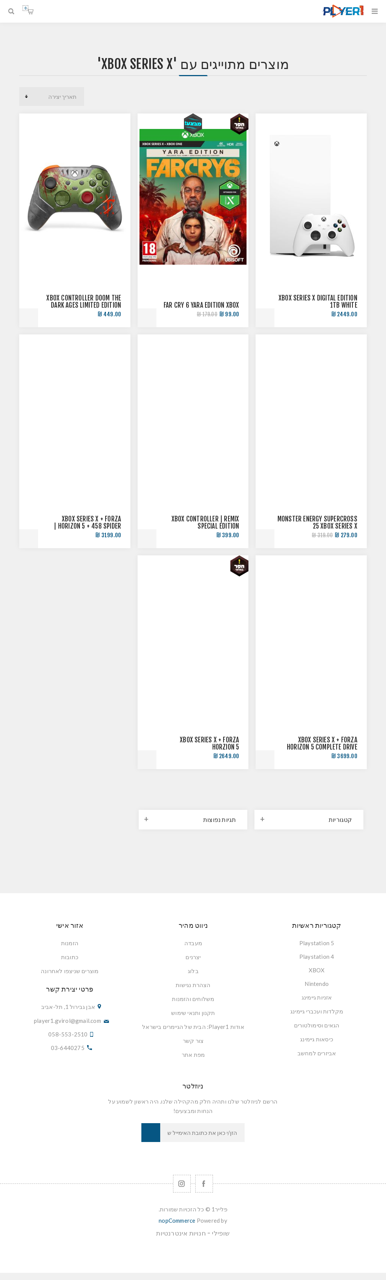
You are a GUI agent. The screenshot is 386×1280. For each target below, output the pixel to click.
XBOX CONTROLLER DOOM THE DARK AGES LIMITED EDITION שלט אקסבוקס (83, 305)
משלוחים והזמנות (193, 998)
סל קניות (25, 8)
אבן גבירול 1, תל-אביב (68, 1006)
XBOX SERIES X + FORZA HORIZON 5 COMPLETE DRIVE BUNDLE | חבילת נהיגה (322, 747)
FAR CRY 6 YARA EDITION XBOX (201, 305)
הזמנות (69, 943)
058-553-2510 (67, 1034)
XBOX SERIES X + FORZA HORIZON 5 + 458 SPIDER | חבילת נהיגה (87, 526)
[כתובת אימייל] (202, 1132)
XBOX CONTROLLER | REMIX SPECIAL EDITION (205, 522)
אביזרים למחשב (316, 1053)
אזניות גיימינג (317, 997)
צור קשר (193, 1040)
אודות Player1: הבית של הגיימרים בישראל (193, 1026)
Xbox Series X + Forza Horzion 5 (209, 743)
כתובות (69, 956)
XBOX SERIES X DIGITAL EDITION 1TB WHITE (318, 301)
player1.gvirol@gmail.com (67, 1020)
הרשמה (150, 1132)
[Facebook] (204, 1184)
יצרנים (193, 956)
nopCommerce (177, 1220)
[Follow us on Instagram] (182, 1184)
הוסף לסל (265, 317)
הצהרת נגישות (193, 984)
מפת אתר (193, 1054)
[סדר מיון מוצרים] (51, 96)
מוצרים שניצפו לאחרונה (69, 970)
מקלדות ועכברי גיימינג (316, 1011)
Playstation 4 (316, 956)
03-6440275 (67, 1047)
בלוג (193, 970)
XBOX (317, 970)
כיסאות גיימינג (316, 1039)
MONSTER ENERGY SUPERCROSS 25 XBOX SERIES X (317, 522)
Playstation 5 (316, 943)
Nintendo (317, 983)
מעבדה (193, 943)
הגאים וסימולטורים (316, 1025)
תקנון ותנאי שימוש (193, 1012)
